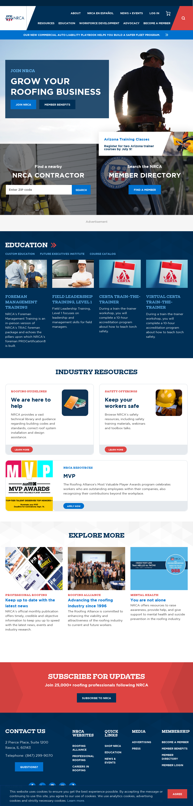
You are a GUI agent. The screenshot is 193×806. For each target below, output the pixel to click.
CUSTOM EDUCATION (20, 253)
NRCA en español (100, 13)
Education (66, 23)
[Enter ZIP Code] (39, 190)
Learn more (22, 449)
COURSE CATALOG (103, 253)
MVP (69, 476)
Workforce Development (99, 23)
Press (136, 748)
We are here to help (31, 402)
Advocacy (131, 23)
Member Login (172, 765)
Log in (154, 13)
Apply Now (73, 506)
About (76, 13)
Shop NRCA (113, 745)
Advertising (141, 742)
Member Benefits (175, 748)
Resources (46, 23)
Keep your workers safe (122, 402)
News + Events (131, 13)
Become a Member (156, 23)
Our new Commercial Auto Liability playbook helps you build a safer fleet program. (96, 34)
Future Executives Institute (62, 253)
